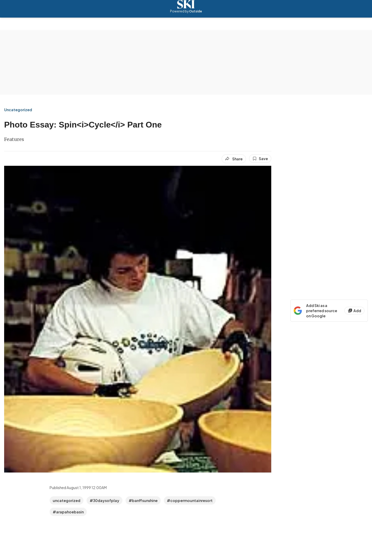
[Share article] (234, 158)
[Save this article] (260, 158)
